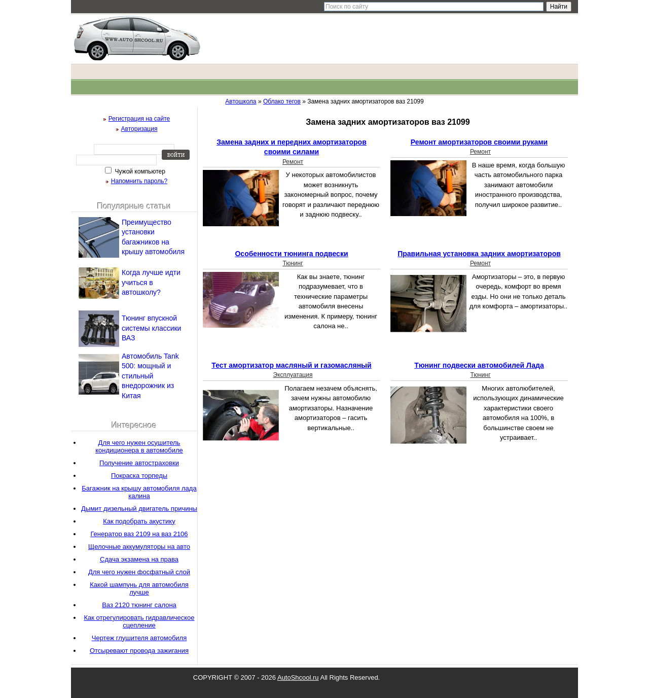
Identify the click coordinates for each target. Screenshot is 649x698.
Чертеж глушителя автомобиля (139, 638)
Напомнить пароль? (139, 181)
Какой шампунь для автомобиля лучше (139, 588)
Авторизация (139, 128)
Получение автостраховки (139, 463)
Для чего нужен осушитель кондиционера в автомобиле (139, 446)
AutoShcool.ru (298, 677)
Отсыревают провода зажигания (139, 650)
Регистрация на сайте (139, 118)
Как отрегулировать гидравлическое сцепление (139, 621)
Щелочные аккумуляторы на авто (139, 546)
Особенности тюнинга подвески (291, 254)
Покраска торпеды (139, 475)
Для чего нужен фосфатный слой (139, 572)
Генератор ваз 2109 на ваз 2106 (139, 534)
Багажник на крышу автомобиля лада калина (139, 492)
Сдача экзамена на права (139, 559)
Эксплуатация (293, 374)
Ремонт (292, 161)
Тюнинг (292, 263)
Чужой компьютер (139, 171)
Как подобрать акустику (139, 521)
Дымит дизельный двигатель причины (139, 508)
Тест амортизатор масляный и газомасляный (291, 365)
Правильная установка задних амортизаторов (479, 254)
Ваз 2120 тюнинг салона (139, 605)
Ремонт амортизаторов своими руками (479, 142)
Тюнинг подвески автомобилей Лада (479, 365)
